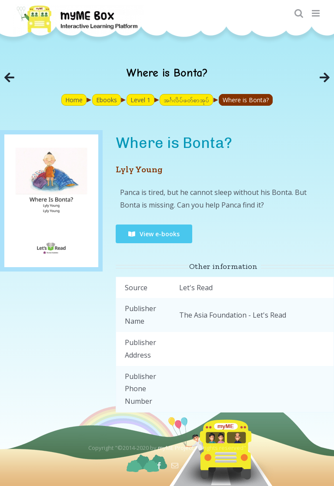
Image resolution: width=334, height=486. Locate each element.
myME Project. (176, 448)
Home (74, 100)
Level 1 (140, 100)
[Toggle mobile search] (298, 13)
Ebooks (106, 100)
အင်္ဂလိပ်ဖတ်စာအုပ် (186, 100)
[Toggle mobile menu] (316, 13)
